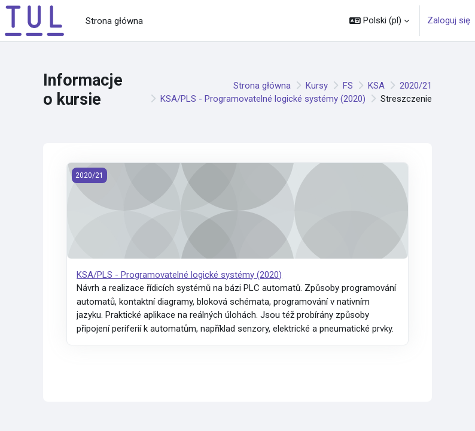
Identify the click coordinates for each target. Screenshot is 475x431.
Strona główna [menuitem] (114, 21)
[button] (379, 20)
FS (348, 85)
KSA (376, 85)
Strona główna (262, 85)
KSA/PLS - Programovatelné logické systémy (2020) (263, 98)
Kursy (317, 85)
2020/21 (416, 85)
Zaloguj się (448, 20)
